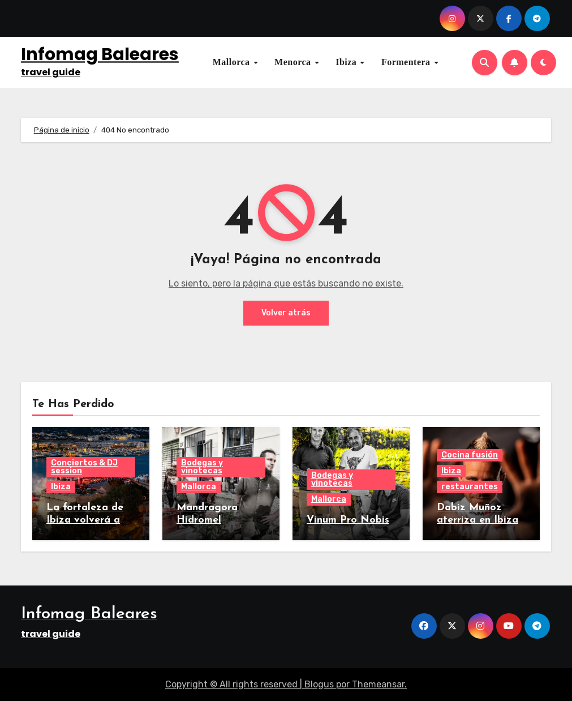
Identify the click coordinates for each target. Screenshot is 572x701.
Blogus (319, 684)
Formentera (407, 62)
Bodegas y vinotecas (202, 467)
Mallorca (232, 62)
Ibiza (347, 62)
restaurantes (469, 486)
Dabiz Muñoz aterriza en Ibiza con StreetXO (477, 519)
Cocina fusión (469, 455)
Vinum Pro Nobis (348, 520)
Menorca (293, 62)
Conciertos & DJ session (84, 467)
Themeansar (378, 684)
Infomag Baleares (100, 54)
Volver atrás (286, 313)
